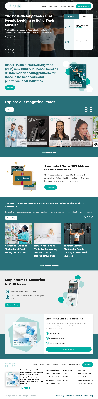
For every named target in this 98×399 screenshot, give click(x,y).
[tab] (43, 152)
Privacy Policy (88, 396)
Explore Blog (11, 218)
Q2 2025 (65, 383)
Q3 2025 (65, 380)
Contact (71, 6)
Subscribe (87, 364)
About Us (10, 88)
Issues (56, 6)
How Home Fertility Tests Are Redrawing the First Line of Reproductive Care (53, 376)
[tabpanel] (16, 131)
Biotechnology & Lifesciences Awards (85, 383)
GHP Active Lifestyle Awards (85, 380)
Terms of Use (78, 396)
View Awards (51, 187)
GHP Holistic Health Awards (85, 373)
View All (9, 109)
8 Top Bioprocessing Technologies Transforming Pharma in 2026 (53, 383)
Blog (50, 6)
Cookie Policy (59, 396)
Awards (63, 6)
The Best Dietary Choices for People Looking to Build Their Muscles (53, 380)
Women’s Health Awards (84, 376)
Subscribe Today (83, 6)
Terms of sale (69, 396)
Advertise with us (68, 349)
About (44, 6)
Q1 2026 (65, 373)
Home (35, 364)
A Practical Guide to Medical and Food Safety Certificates (53, 373)
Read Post (10, 38)
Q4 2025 (65, 376)
